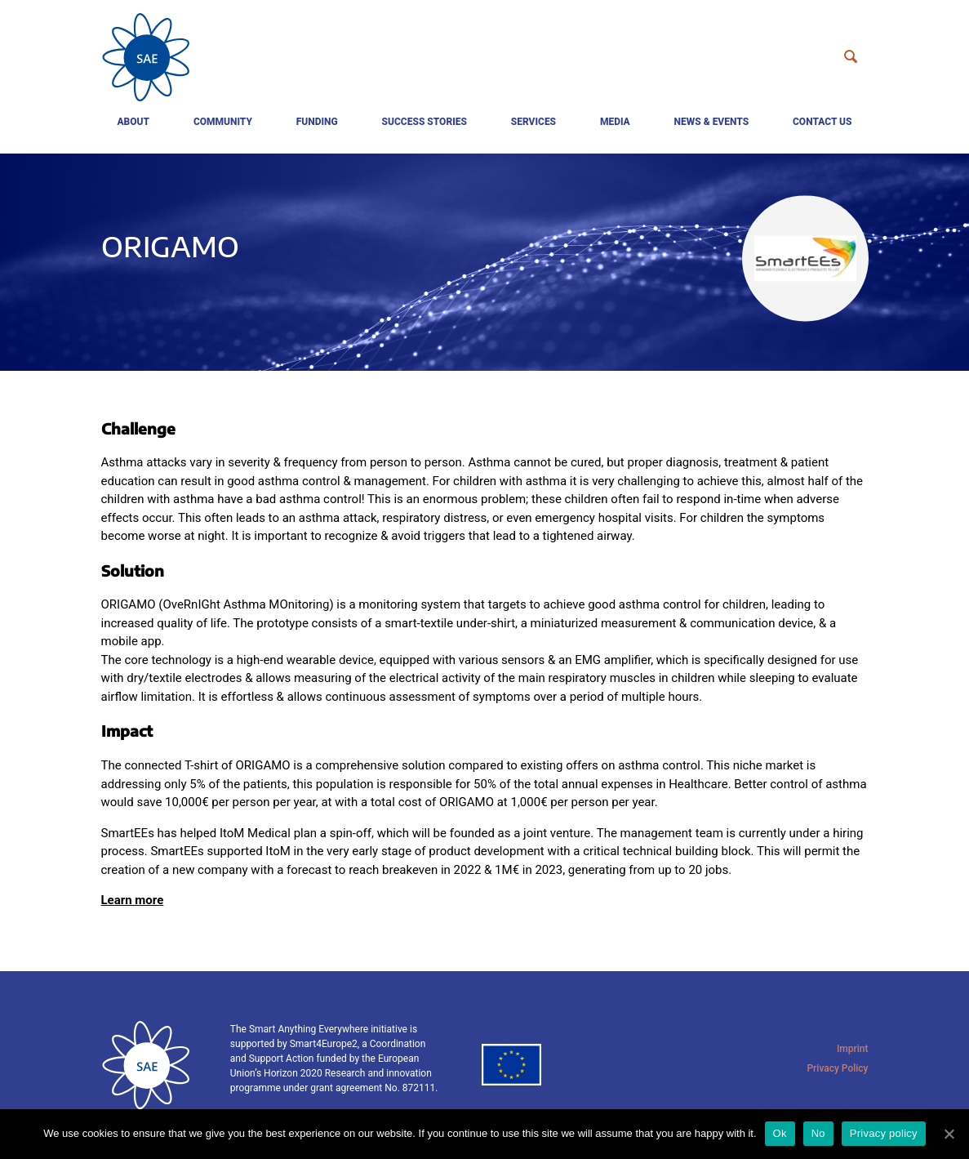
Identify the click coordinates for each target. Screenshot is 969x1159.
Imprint (853, 1048)
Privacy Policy (837, 1068)
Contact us (822, 121)
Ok (780, 1133)
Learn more (132, 900)
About (133, 121)
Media (615, 121)
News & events (711, 121)
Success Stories (424, 121)
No (818, 1133)
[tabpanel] (484, 262)
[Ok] (948, 1134)
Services (533, 121)
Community (222, 121)
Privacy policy (884, 1133)
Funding (317, 121)
